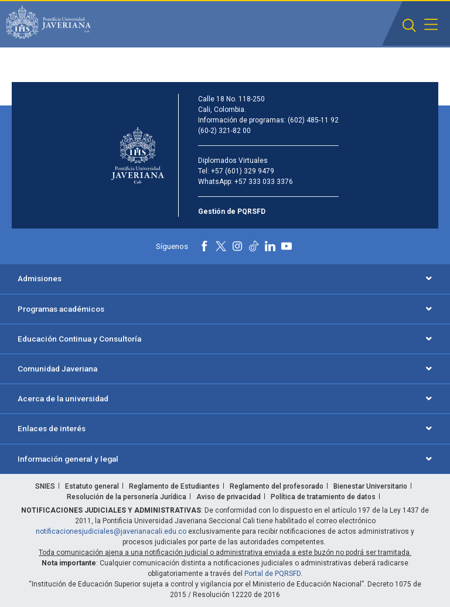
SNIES (45, 486)
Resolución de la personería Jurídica (126, 497)
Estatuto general (92, 486)
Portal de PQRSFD (272, 574)
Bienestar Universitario (370, 486)
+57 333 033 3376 (263, 182)
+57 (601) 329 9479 (242, 171)
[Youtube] (286, 246)
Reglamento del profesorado (276, 486)
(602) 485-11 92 (313, 120)
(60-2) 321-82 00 (224, 131)
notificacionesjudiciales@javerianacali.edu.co (111, 531)
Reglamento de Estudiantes (174, 486)
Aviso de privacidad (228, 497)
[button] (409, 25)
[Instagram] (237, 246)
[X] (221, 246)
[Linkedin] (270, 246)
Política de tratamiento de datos (323, 497)
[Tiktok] (253, 246)
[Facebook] (204, 246)
